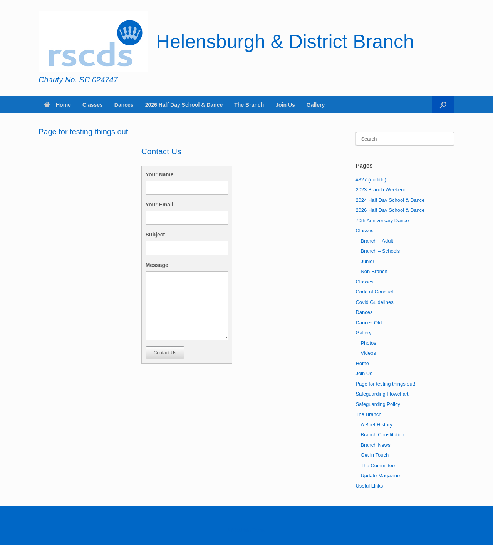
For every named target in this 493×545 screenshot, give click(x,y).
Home (57, 105)
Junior (367, 261)
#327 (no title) (370, 180)
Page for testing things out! (385, 384)
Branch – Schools (380, 251)
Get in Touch (375, 455)
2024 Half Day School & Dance (389, 200)
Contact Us (165, 353)
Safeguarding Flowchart (381, 394)
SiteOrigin (241, 530)
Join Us (285, 105)
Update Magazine (380, 475)
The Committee (378, 465)
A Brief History (376, 425)
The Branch (249, 105)
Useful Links (369, 486)
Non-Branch (374, 271)
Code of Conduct (374, 292)
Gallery (316, 105)
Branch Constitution (382, 435)
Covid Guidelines (374, 302)
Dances (124, 105)
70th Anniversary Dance (382, 220)
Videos (368, 353)
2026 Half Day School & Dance (184, 105)
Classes (92, 105)
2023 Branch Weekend (380, 190)
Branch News (375, 445)
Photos (368, 343)
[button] (443, 104)
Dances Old (368, 322)
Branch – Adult (377, 241)
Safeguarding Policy (377, 404)
